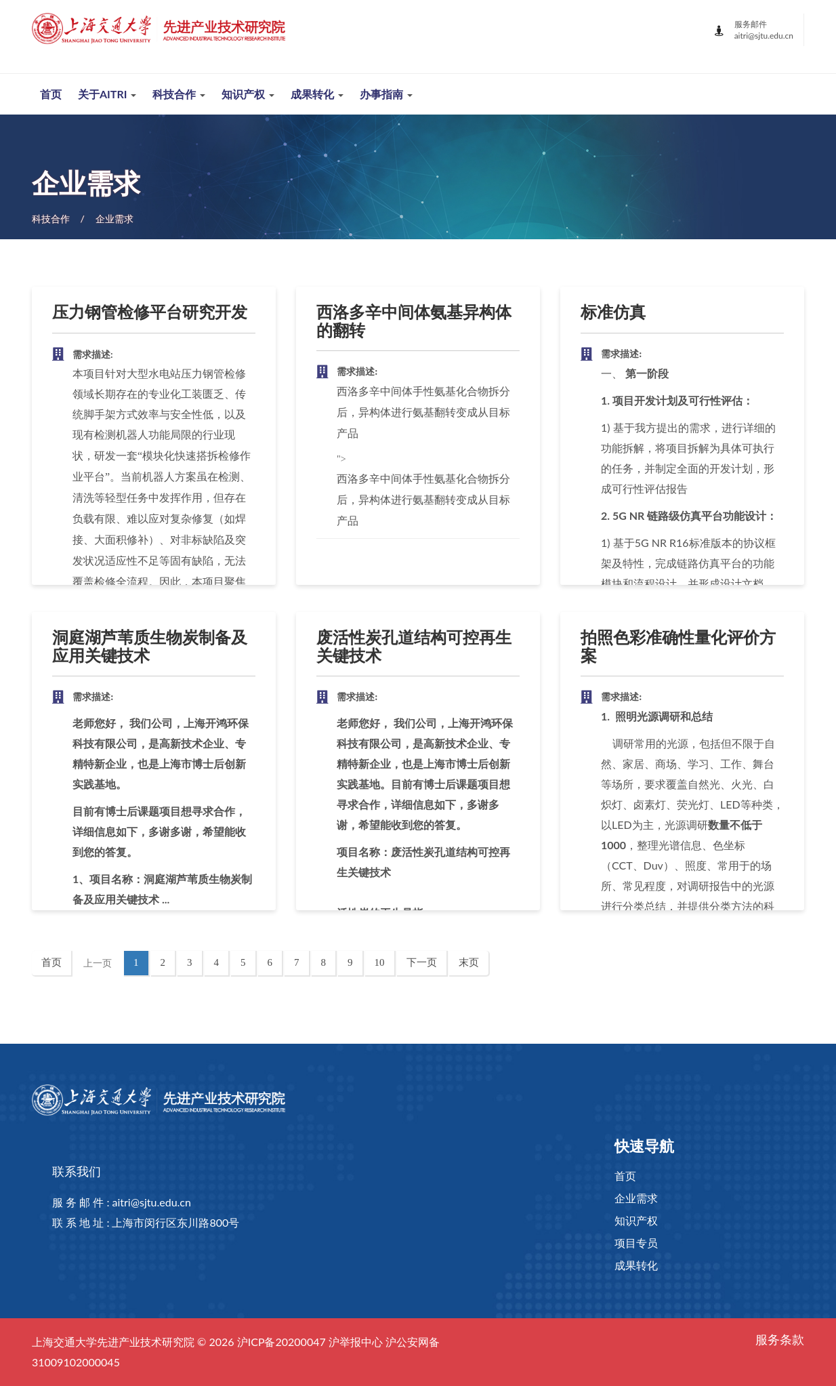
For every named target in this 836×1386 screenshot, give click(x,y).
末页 (469, 962)
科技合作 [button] (178, 93)
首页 (51, 93)
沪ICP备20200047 (281, 1341)
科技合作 (51, 218)
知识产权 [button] (248, 93)
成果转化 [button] (317, 93)
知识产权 (636, 1221)
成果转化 (636, 1265)
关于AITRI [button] (107, 93)
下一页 (421, 962)
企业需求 (114, 218)
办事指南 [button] (386, 93)
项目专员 (636, 1243)
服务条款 (779, 1340)
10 (384, 961)
